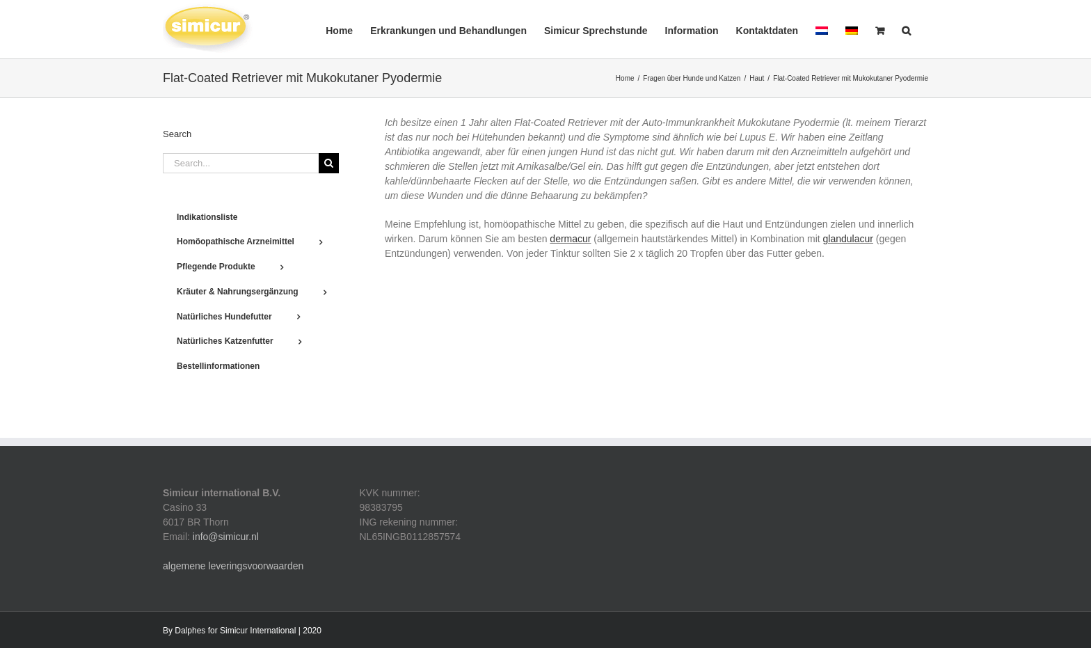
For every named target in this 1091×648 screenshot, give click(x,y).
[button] (906, 29)
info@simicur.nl (226, 536)
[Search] (329, 163)
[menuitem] (821, 29)
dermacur (570, 238)
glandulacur (848, 238)
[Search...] (241, 163)
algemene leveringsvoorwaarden (233, 565)
